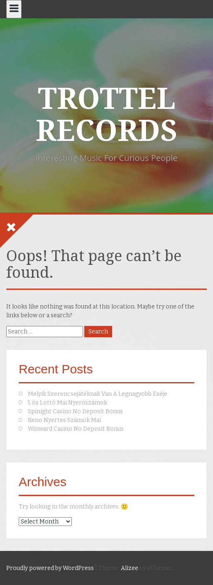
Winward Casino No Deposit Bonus (76, 428)
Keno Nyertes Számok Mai (64, 420)
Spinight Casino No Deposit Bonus (75, 411)
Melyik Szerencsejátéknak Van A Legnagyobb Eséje (97, 393)
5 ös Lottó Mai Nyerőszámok (67, 402)
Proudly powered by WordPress (50, 568)
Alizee (129, 568)
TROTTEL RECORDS (106, 115)
